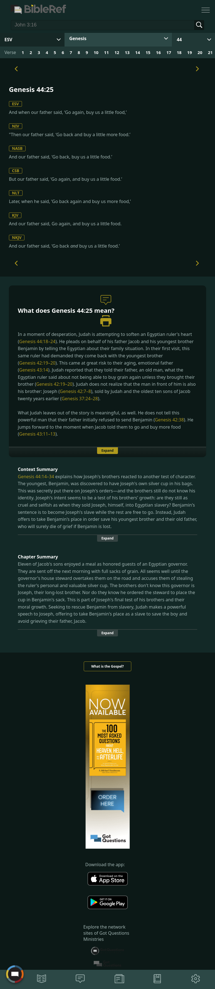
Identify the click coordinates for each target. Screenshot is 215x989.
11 (106, 52)
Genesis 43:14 (33, 370)
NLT (15, 193)
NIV (15, 126)
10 (96, 52)
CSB (15, 170)
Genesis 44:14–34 (36, 476)
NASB (17, 148)
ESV (15, 103)
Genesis (78, 38)
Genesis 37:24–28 (79, 398)
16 (158, 52)
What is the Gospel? (107, 666)
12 (116, 52)
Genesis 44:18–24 (37, 341)
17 (168, 52)
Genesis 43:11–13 (37, 434)
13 (127, 52)
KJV (15, 215)
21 (210, 52)
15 (147, 52)
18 (179, 52)
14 (137, 52)
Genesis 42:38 (169, 420)
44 (179, 39)
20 (199, 52)
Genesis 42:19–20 (37, 363)
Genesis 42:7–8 (75, 391)
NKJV (16, 237)
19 (189, 52)
